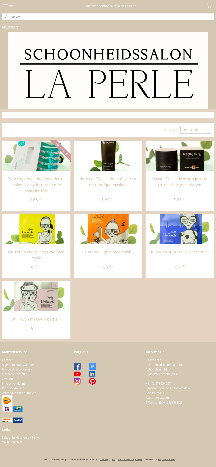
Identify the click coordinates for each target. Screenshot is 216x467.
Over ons (8, 379)
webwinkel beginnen (130, 459)
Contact (7, 360)
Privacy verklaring (14, 383)
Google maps (155, 393)
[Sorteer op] (196, 129)
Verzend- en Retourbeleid (19, 393)
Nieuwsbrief (10, 27)
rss (113, 459)
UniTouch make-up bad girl (36, 319)
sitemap (104, 459)
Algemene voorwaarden (18, 365)
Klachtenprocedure (15, 374)
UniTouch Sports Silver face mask (180, 251)
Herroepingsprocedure (17, 369)
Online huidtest (12, 442)
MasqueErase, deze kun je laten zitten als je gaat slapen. (179, 181)
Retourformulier (13, 388)
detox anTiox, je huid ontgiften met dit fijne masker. (108, 181)
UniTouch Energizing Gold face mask (36, 254)
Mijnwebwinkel (166, 459)
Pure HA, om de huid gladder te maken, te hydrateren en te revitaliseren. (36, 184)
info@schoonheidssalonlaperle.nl (168, 388)
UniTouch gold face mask (108, 251)
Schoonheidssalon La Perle (20, 437)
